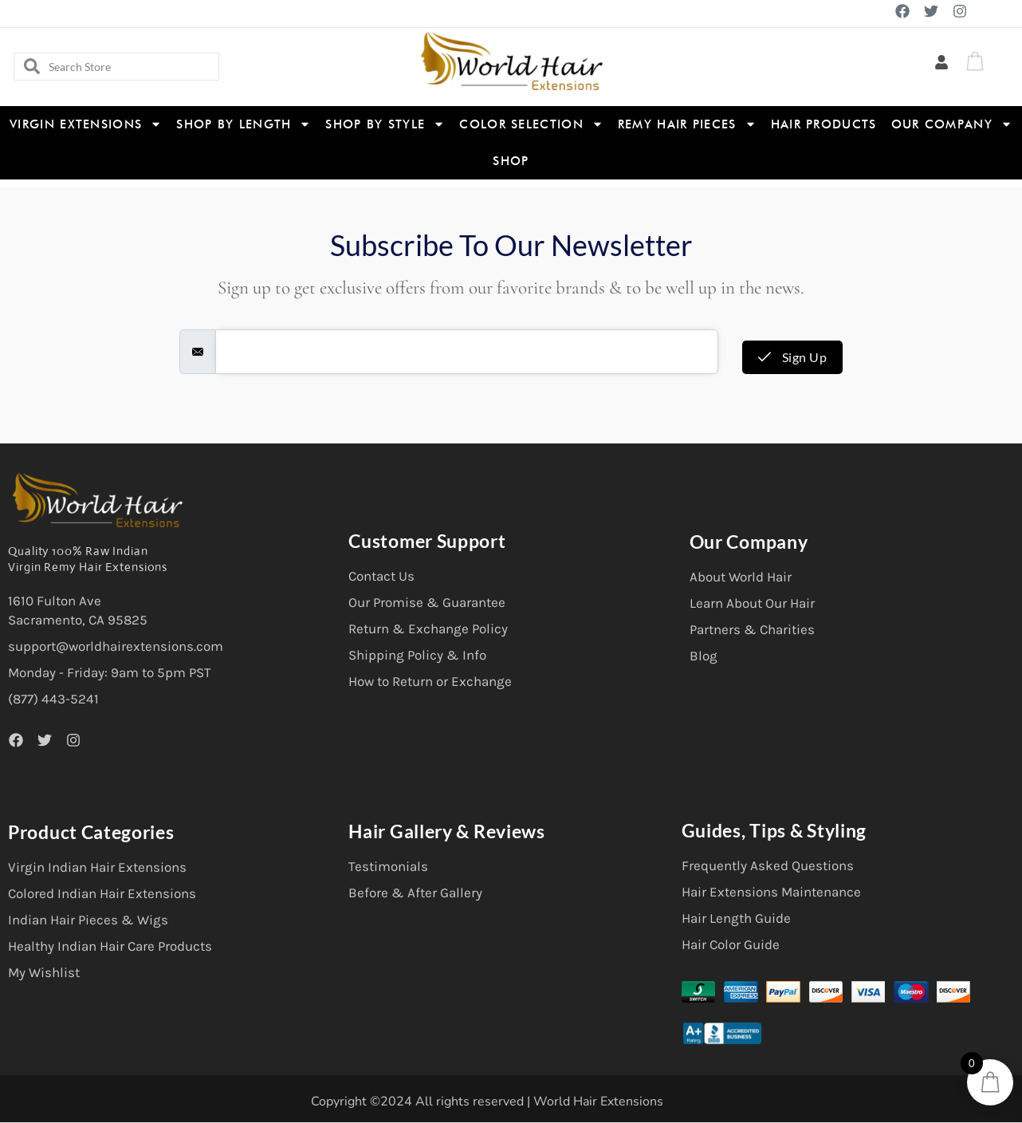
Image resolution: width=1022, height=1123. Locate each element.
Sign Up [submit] (792, 356)
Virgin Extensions (86, 124)
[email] (466, 351)
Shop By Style (385, 124)
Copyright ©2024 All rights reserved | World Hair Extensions (487, 1101)
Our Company (951, 124)
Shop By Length (243, 124)
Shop (511, 161)
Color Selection (531, 124)
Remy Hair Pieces (687, 124)
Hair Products (824, 124)
